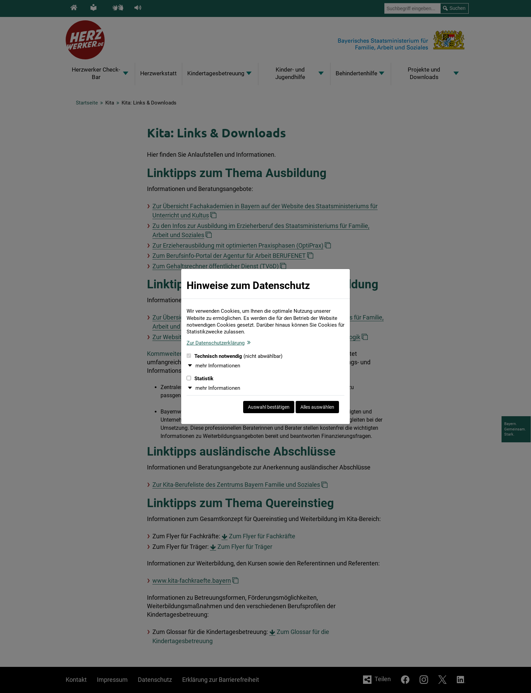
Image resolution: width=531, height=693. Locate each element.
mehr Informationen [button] (217, 366)
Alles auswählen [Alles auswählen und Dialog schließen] (317, 407)
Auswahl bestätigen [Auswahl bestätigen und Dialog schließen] (269, 407)
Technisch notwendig (234, 356)
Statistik (200, 379)
